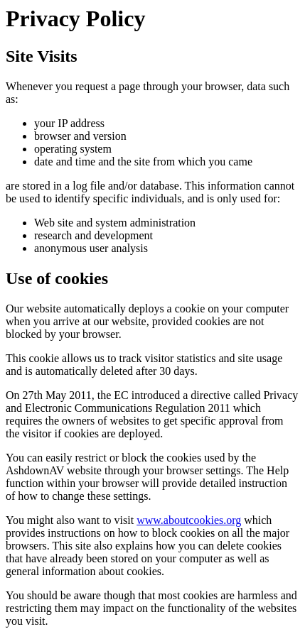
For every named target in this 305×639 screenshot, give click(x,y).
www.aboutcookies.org (189, 520)
